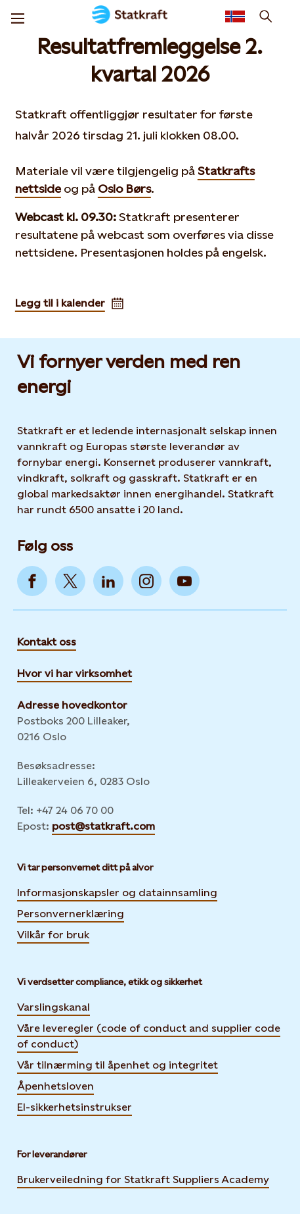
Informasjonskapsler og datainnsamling (117, 892)
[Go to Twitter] (70, 581)
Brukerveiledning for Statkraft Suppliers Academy (143, 1179)
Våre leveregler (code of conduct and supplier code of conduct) (148, 1036)
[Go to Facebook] (32, 581)
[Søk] (265, 16)
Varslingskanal (53, 1007)
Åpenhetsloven (55, 1086)
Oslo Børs (124, 188)
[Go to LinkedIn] (108, 581)
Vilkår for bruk (53, 934)
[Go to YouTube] (184, 581)
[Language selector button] (235, 16)
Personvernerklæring (70, 913)
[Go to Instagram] (146, 581)
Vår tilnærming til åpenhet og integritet (117, 1065)
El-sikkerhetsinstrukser (74, 1107)
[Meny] (17, 16)
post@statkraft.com (103, 826)
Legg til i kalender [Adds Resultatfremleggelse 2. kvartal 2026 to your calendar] (69, 303)
